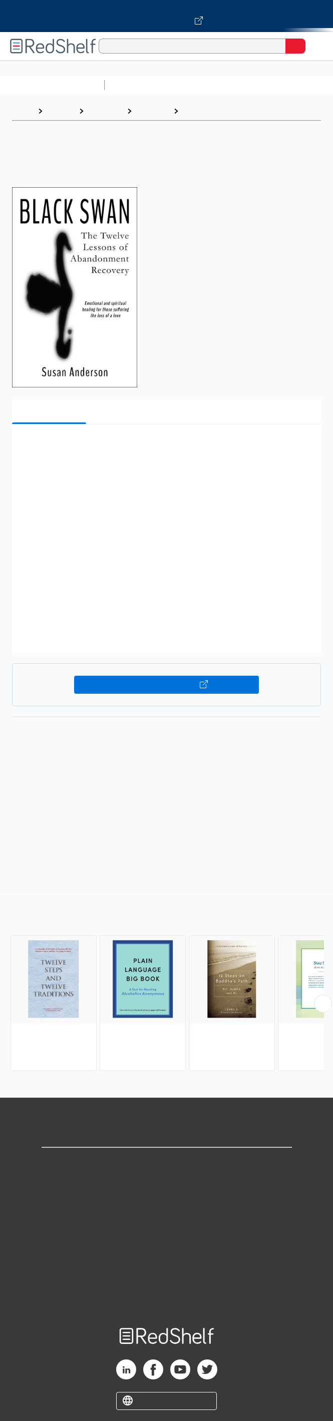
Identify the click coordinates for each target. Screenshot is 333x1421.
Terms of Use (166, 1229)
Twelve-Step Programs (227, 111)
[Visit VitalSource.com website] (166, 16)
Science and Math (196, 85)
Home (22, 111)
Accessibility (167, 1273)
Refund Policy (167, 1251)
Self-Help (105, 111)
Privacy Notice (166, 1207)
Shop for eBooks (167, 1163)
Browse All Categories (52, 85)
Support (167, 1185)
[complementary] (166, 984)
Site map (166, 1295)
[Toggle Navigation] (315, 46)
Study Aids (135, 85)
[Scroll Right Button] (323, 1004)
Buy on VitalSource (166, 685)
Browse (60, 111)
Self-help (152, 111)
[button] (165, 447)
